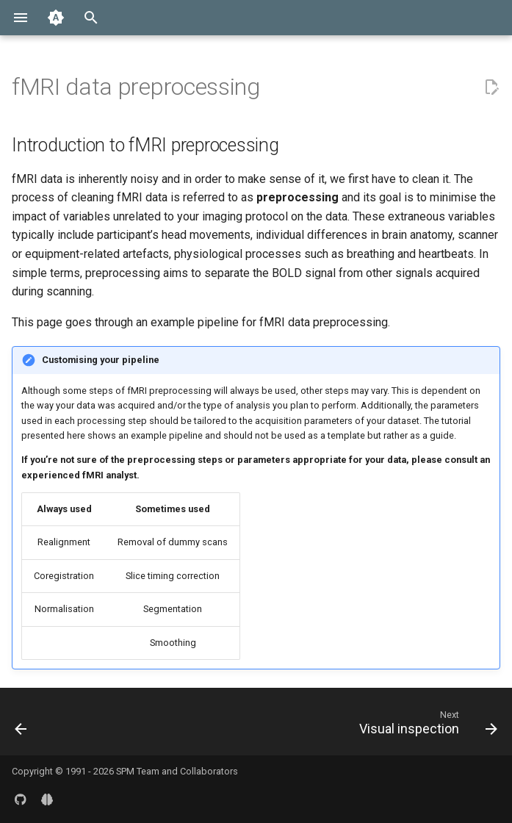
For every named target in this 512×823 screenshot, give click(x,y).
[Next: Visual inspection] (425, 726)
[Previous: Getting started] (22, 726)
